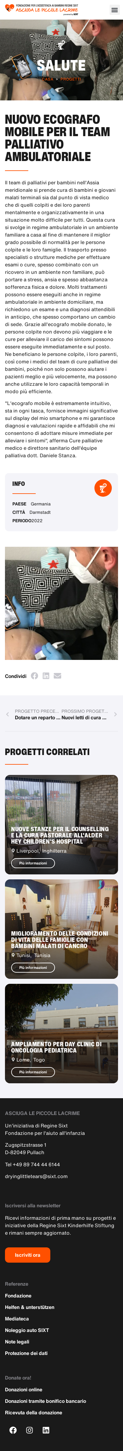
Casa (47, 79)
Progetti (71, 79)
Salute (61, 65)
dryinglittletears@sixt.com (36, 1176)
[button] (115, 10)
